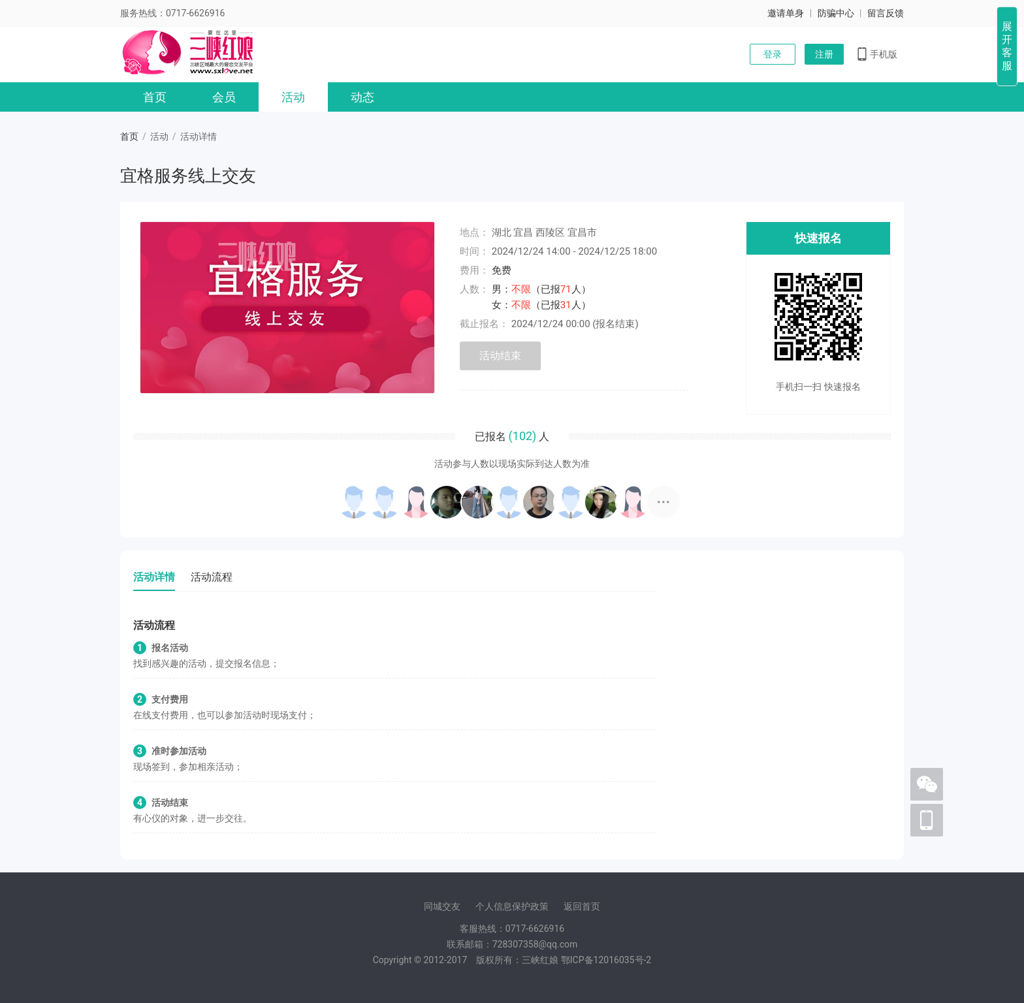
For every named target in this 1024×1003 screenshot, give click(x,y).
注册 (824, 54)
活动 (293, 97)
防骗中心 (836, 13)
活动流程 (211, 577)
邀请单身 (785, 13)
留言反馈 (885, 13)
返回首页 (582, 906)
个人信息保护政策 (512, 906)
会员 (224, 97)
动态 (362, 97)
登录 (772, 54)
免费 (501, 270)
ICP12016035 (606, 960)
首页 (155, 97)
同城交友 (442, 906)
